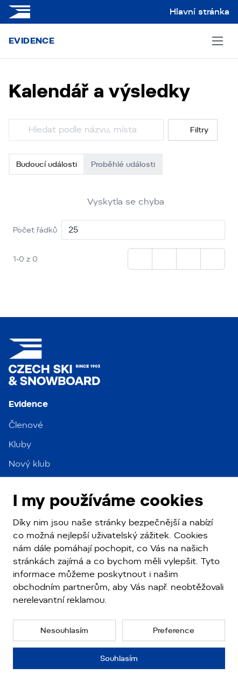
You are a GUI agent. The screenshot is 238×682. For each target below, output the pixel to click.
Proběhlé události (123, 164)
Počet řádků (35, 230)
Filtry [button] (192, 130)
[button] (64, 630)
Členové (26, 425)
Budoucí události (46, 164)
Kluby (20, 444)
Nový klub (29, 464)
